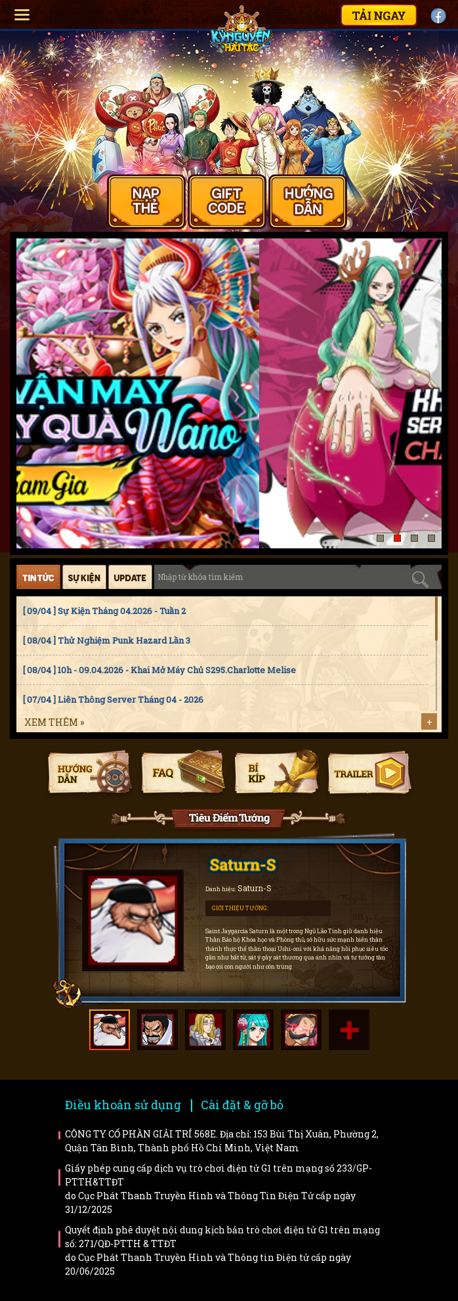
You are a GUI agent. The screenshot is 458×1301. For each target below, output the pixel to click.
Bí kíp (276, 774)
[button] (380, 538)
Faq (182, 774)
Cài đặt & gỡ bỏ (242, 1105)
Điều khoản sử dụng (123, 1105)
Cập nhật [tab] (130, 577)
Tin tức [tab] (38, 577)
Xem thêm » (54, 722)
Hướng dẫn (89, 774)
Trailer (369, 774)
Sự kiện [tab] (84, 577)
